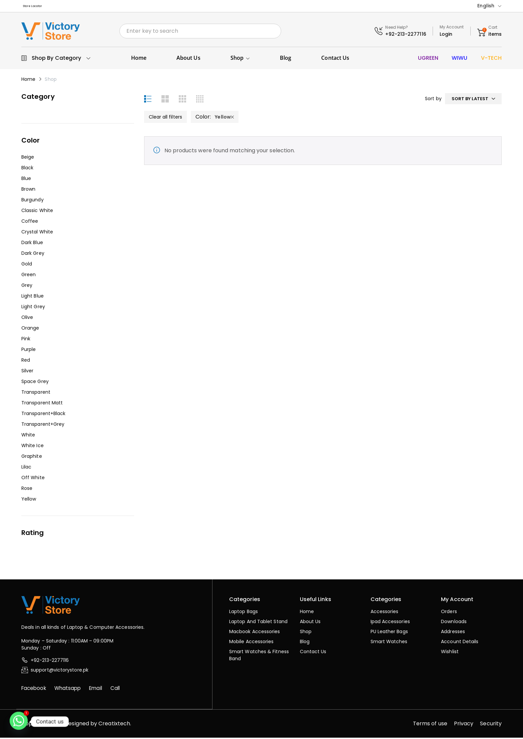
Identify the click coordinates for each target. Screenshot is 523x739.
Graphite (31, 457)
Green (28, 276)
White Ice (32, 447)
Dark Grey (32, 254)
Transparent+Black (43, 415)
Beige (27, 158)
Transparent (35, 393)
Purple (28, 351)
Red (25, 361)
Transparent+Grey (42, 425)
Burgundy (32, 201)
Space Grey (35, 383)
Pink (25, 340)
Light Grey (33, 308)
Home (28, 80)
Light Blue (32, 297)
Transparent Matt (42, 404)
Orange (30, 329)
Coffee (29, 222)
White (28, 436)
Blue (26, 180)
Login (446, 35)
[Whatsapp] (19, 722)
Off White (33, 479)
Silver (27, 372)
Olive (27, 319)
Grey (26, 287)
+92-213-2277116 (405, 35)
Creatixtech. (114, 725)
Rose (26, 490)
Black (27, 169)
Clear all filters (165, 118)
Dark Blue (32, 244)
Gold (26, 265)
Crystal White (37, 233)
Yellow (28, 500)
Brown (28, 190)
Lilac (26, 468)
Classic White (37, 212)
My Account (452, 28)
